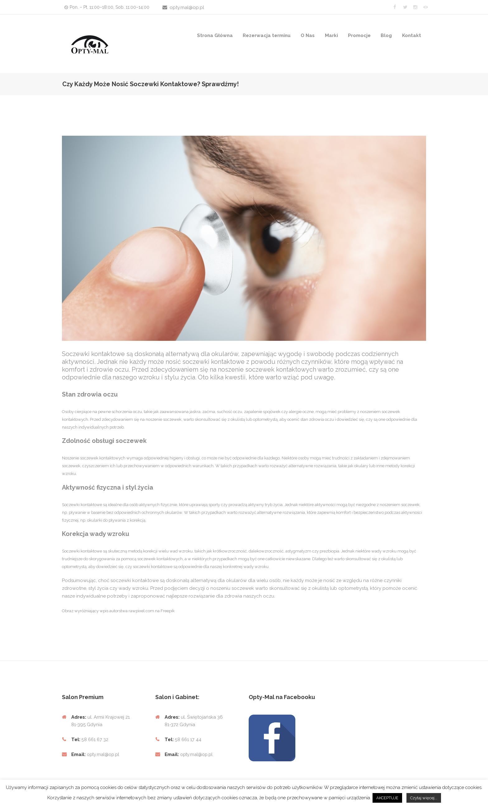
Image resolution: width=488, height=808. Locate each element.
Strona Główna (215, 35)
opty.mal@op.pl (187, 7)
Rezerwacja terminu (267, 35)
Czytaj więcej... (423, 798)
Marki (331, 35)
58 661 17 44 (188, 739)
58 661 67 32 (95, 739)
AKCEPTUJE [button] (387, 798)
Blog (386, 35)
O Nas (308, 35)
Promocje (359, 35)
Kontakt (411, 35)
